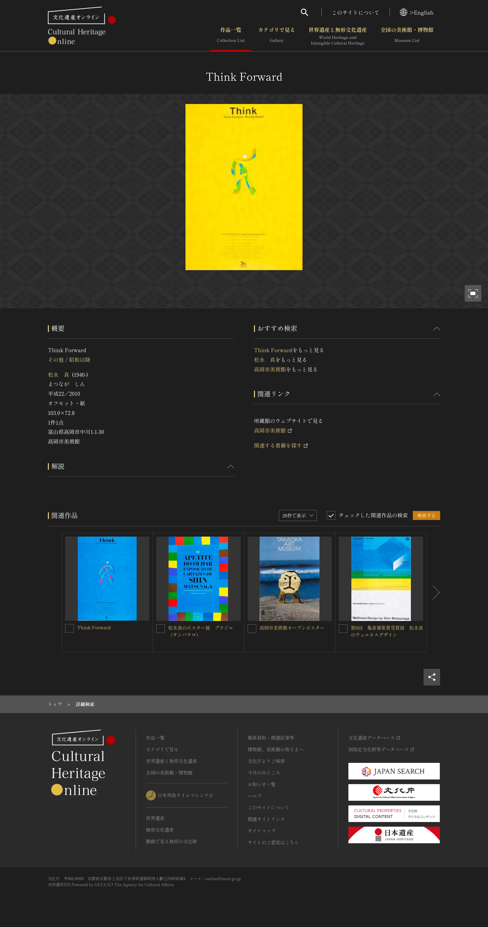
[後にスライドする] (433, 592)
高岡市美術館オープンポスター (292, 627)
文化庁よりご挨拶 (266, 761)
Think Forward (273, 350)
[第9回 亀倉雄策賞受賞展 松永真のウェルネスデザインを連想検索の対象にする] (343, 628)
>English (416, 12)
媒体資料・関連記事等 (271, 737)
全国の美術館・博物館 (406, 36)
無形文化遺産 (160, 829)
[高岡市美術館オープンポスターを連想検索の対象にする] (252, 628)
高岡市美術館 (270, 369)
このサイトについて (356, 12)
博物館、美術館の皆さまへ (276, 749)
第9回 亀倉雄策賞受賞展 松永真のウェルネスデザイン (387, 631)
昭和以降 (79, 359)
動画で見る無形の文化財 (171, 841)
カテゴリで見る (276, 36)
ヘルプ (255, 795)
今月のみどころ (264, 772)
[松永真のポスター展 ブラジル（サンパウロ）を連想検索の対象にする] (160, 628)
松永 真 (58, 374)
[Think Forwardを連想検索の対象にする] (69, 628)
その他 (56, 359)
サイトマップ (262, 830)
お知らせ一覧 (262, 784)
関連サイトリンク (266, 819)
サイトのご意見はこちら (273, 842)
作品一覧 (231, 36)
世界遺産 (155, 818)
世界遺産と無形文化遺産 (337, 36)
